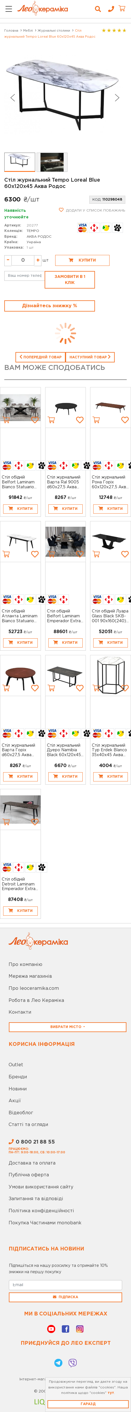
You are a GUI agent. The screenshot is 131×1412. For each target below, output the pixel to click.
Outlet (16, 1065)
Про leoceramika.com (34, 988)
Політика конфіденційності (41, 1211)
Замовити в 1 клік (70, 280)
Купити (82, 260)
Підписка (65, 1297)
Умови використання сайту (41, 1187)
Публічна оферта (29, 1175)
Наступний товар (90, 356)
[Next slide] (117, 98)
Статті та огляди (28, 1125)
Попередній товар (40, 356)
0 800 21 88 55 (32, 1142)
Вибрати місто (66, 1027)
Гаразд (88, 1404)
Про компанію (25, 965)
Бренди (18, 1077)
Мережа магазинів (30, 976)
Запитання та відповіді (36, 1199)
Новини (18, 1089)
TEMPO (33, 231)
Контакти (20, 1012)
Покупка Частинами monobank (45, 1223)
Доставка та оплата (32, 1163)
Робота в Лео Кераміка (36, 1000)
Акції (15, 1101)
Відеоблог (21, 1113)
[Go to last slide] (12, 98)
